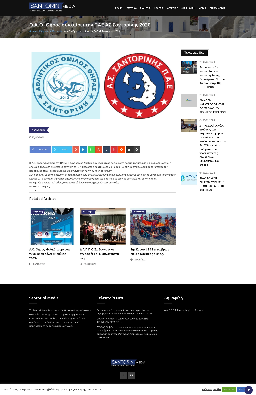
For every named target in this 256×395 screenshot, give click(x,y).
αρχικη (119, 8)
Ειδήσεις (43, 31)
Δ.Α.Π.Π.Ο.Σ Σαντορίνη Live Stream (183, 310)
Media (202, 8)
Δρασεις (159, 8)
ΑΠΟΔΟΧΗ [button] (229, 389)
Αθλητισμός (56, 31)
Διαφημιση (188, 8)
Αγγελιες (172, 8)
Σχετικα (132, 8)
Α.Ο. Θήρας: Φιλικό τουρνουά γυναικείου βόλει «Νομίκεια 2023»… (49, 254)
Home (33, 31)
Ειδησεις (145, 8)
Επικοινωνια (217, 8)
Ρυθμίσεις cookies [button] (211, 389)
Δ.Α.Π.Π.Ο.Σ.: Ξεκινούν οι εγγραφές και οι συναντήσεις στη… (100, 254)
